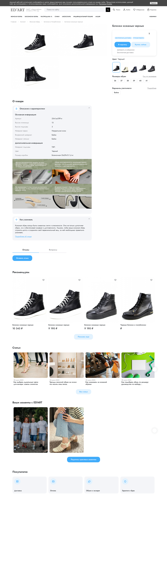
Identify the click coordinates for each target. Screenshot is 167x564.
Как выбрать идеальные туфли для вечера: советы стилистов (26, 383)
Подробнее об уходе (23, 236)
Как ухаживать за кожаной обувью (96, 383)
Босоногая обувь (31, 17)
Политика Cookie (105, 4)
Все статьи (83, 392)
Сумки (57, 17)
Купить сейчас (140, 44)
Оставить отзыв (22, 258)
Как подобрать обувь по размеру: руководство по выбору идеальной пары (135, 384)
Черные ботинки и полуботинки (133, 325)
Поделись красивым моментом (83, 459)
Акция (97, 17)
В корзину (122, 44)
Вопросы (53, 250)
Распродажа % (46, 17)
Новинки (152, 17)
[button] (154, 369)
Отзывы (25, 250)
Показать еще (83, 337)
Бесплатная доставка (125, 53)
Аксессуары (66, 17)
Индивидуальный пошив (83, 17)
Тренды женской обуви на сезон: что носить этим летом (63, 383)
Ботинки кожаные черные (22, 325)
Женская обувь (16, 17)
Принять (154, 3)
